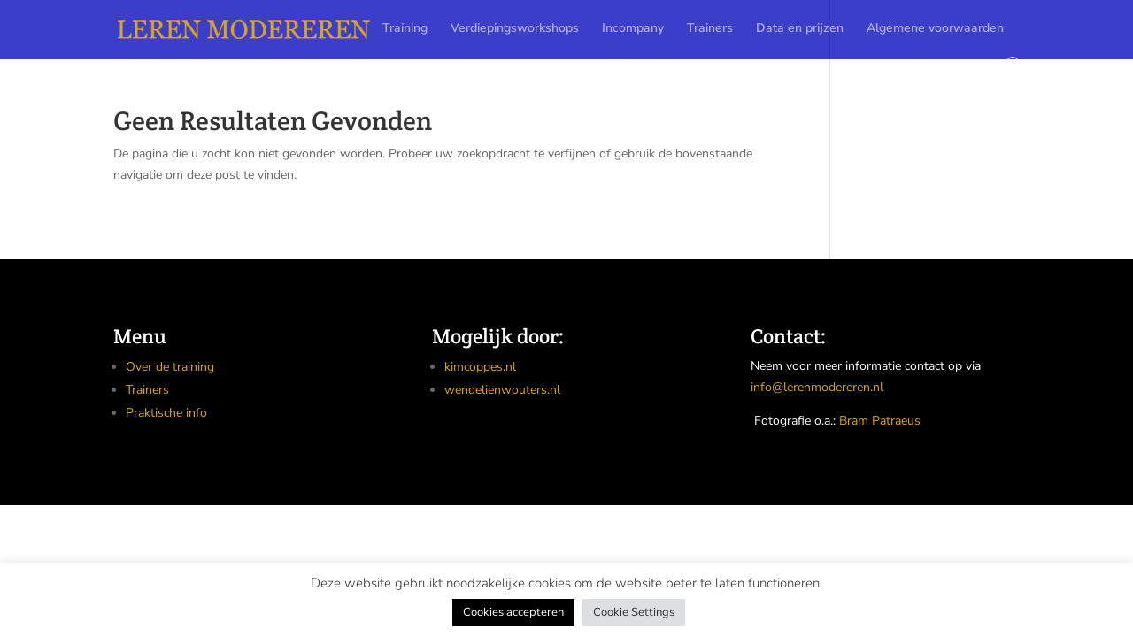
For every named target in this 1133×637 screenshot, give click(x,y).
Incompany (633, 29)
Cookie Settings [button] (633, 612)
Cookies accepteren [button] (513, 612)
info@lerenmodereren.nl (817, 387)
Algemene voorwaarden (935, 29)
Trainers (710, 29)
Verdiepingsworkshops (515, 29)
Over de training (170, 366)
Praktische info (166, 412)
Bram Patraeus (880, 420)
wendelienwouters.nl (502, 389)
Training (405, 29)
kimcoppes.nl (480, 366)
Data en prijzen (800, 29)
